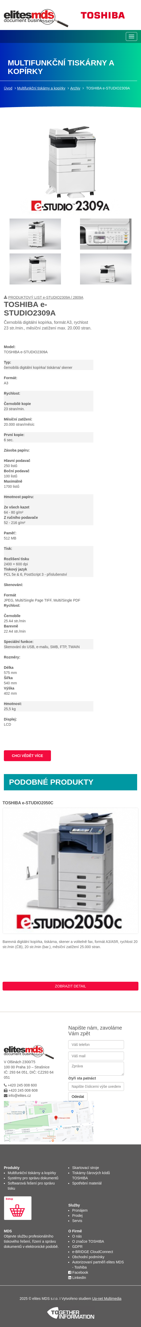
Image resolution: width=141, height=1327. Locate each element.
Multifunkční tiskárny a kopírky (41, 88)
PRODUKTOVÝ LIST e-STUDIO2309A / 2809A (45, 297)
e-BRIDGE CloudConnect (92, 1252)
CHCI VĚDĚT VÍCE (27, 756)
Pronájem (79, 1210)
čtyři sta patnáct (82, 1078)
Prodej (77, 1215)
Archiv (75, 88)
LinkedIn (77, 1278)
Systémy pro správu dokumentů (33, 1178)
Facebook (78, 1272)
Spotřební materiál (86, 1183)
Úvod (8, 88)
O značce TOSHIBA (88, 1241)
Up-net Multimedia (106, 1298)
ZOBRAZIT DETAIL (70, 986)
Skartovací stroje (85, 1168)
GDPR (77, 1246)
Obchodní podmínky (88, 1257)
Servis (77, 1221)
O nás (77, 1236)
